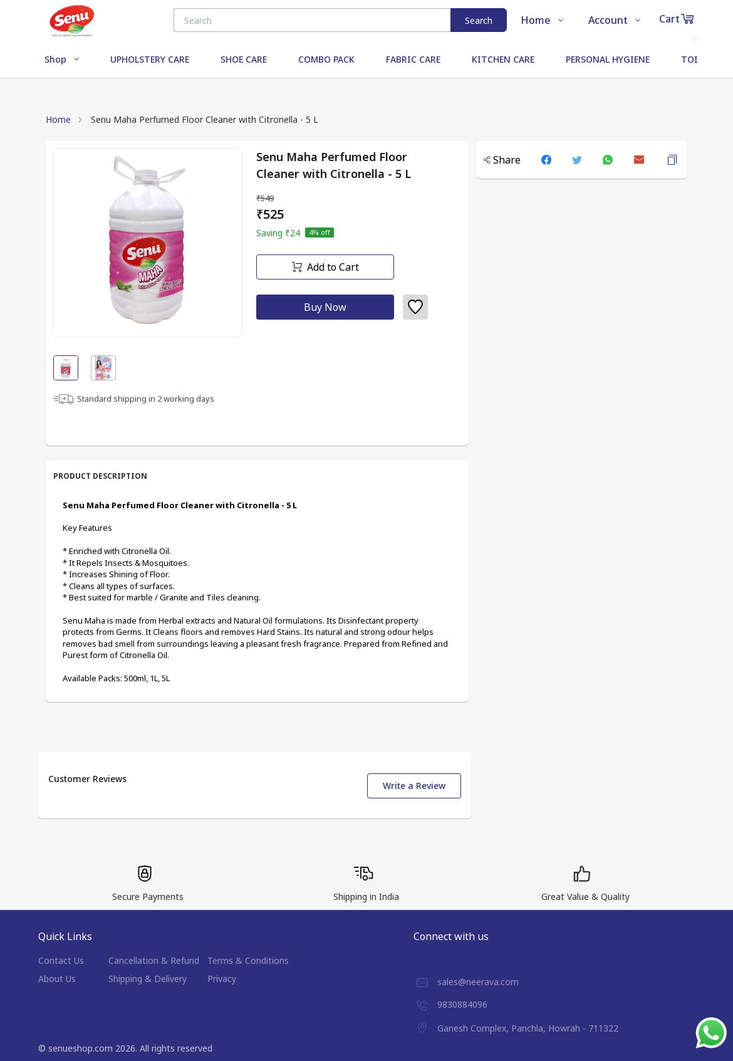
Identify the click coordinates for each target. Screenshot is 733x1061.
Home (58, 119)
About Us (57, 979)
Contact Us (61, 960)
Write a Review (414, 786)
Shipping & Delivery (147, 979)
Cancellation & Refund (153, 960)
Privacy (221, 979)
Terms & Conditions (248, 960)
